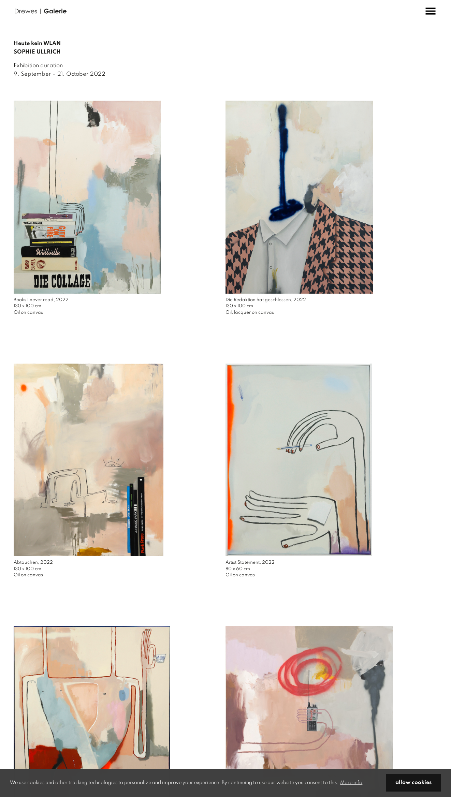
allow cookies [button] (413, 782)
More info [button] (351, 782)
